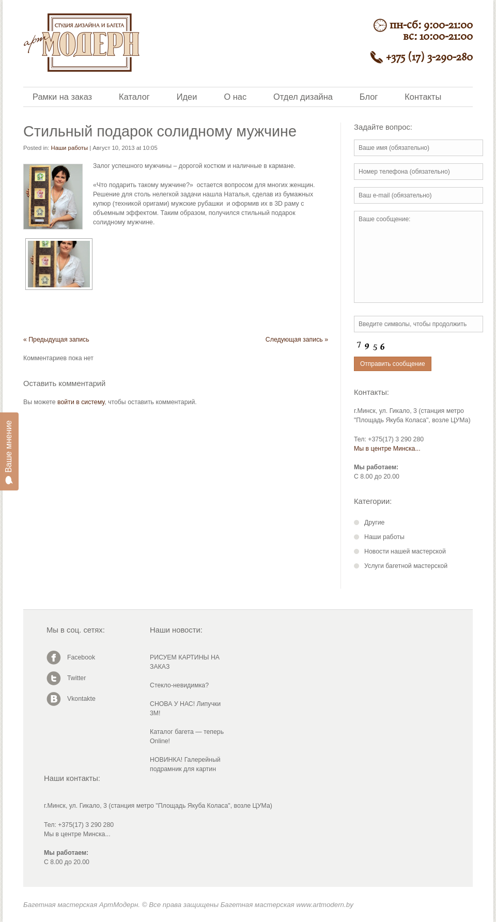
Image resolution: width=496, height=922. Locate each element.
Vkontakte (81, 698)
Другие (374, 522)
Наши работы (69, 148)
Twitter (76, 678)
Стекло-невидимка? (179, 685)
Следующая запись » (297, 339)
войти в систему (80, 402)
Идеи (187, 96)
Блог (369, 96)
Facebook (81, 657)
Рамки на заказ (62, 96)
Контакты (423, 96)
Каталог (134, 96)
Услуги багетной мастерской (405, 566)
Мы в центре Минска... (387, 448)
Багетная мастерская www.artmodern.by (287, 905)
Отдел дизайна (303, 96)
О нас (235, 96)
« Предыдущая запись (56, 339)
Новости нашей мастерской (405, 551)
